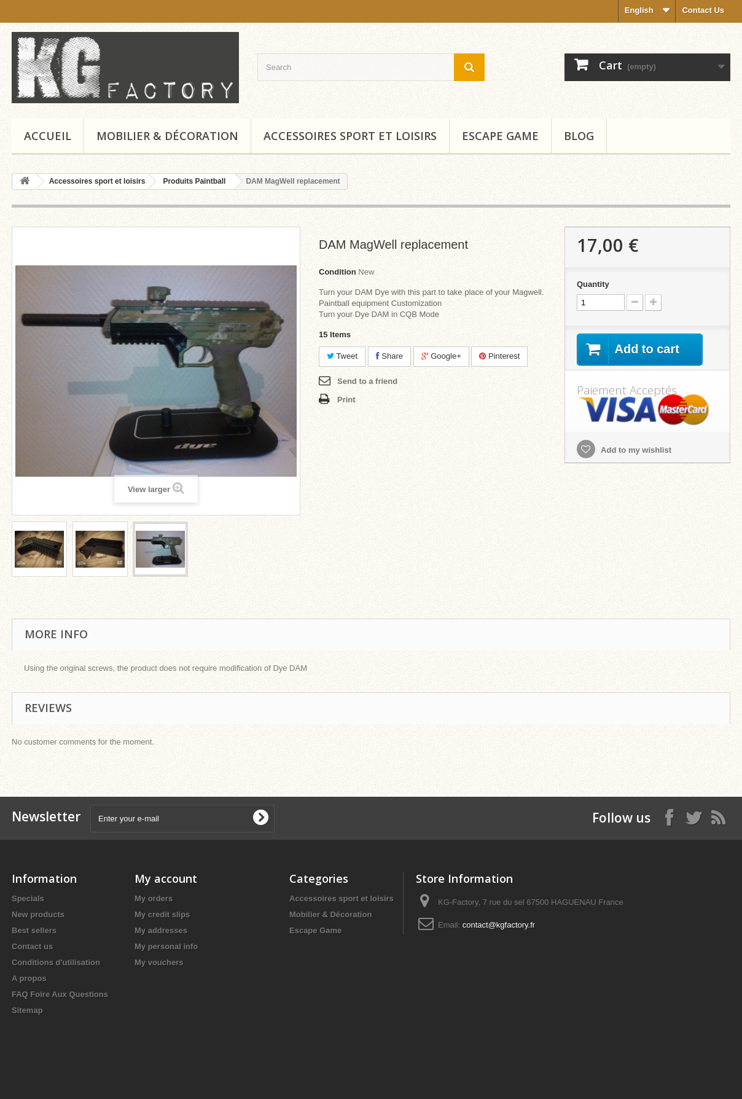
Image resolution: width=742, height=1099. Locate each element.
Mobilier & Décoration (167, 135)
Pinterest (499, 356)
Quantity (593, 284)
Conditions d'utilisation (56, 962)
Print (346, 399)
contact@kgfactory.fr (499, 924)
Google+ (441, 356)
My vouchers (159, 962)
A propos (29, 978)
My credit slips (162, 914)
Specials (28, 898)
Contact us (32, 946)
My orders (154, 898)
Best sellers (34, 930)
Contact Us (703, 10)
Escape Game (500, 135)
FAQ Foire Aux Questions (60, 994)
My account (166, 878)
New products (38, 914)
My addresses (161, 930)
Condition (337, 271)
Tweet (342, 356)
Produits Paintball (194, 181)
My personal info (166, 946)
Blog (579, 135)
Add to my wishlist (635, 450)
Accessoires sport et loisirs (350, 135)
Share (389, 356)
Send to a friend (367, 381)
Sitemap (27, 1010)
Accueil (47, 135)
